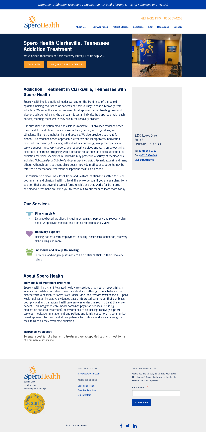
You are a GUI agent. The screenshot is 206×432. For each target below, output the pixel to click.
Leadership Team (86, 386)
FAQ (150, 27)
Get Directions (144, 160)
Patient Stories (120, 27)
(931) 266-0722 (148, 151)
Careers (178, 27)
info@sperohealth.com (89, 374)
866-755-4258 (173, 18)
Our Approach (100, 27)
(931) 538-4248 (148, 155)
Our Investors (84, 395)
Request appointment (66, 65)
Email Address (140, 388)
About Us (81, 27)
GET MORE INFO (151, 18)
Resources (163, 27)
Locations (138, 27)
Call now (34, 65)
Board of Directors (87, 390)
